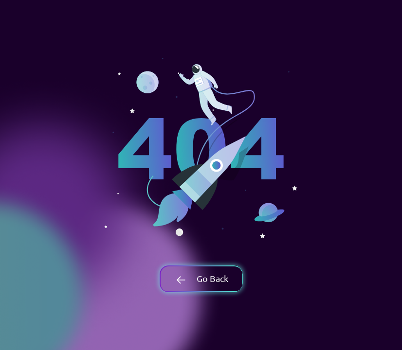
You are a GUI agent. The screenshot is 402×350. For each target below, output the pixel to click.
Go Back (201, 278)
